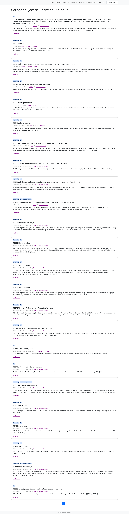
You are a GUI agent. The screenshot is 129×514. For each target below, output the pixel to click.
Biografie (58, 2)
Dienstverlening (91, 2)
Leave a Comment (44, 26)
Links (103, 2)
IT (13, 16)
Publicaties (74, 2)
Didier (35, 26)
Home (52, 2)
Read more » (16, 34)
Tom (22, 105)
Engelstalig (16, 40)
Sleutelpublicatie (27, 199)
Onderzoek (66, 2)
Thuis (99, 2)
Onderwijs (82, 2)
